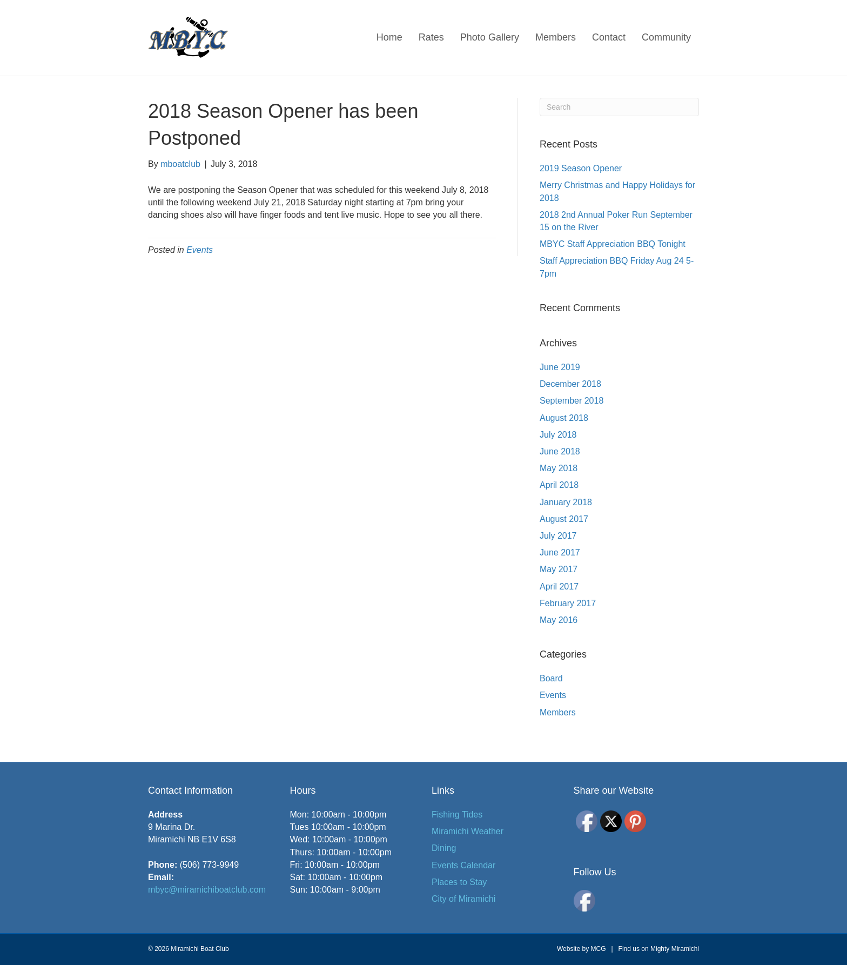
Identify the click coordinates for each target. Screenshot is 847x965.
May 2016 (558, 620)
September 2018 (571, 400)
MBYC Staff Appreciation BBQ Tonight (612, 244)
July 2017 (558, 535)
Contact (609, 37)
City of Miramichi (463, 898)
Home (389, 37)
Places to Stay (459, 882)
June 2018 (560, 451)
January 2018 (566, 502)
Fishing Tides (457, 814)
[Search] (619, 107)
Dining (444, 848)
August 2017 (564, 519)
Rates (431, 37)
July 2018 (558, 434)
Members (555, 37)
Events (199, 249)
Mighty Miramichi (674, 949)
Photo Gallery (489, 37)
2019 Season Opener (581, 168)
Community (666, 37)
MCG (598, 949)
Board (551, 678)
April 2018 (559, 485)
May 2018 (558, 468)
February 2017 (568, 603)
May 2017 (558, 569)
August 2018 (564, 418)
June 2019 (560, 367)
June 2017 (560, 552)
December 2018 (570, 383)
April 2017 (559, 586)
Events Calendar (463, 865)
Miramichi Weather (467, 831)
